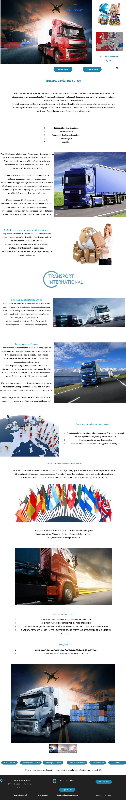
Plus (118, 68)
